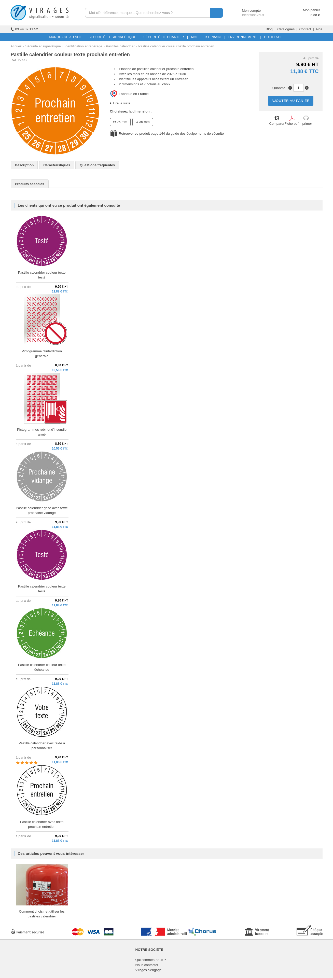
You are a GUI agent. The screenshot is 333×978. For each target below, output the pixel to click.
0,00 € (315, 15)
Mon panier (311, 10)
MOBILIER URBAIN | (207, 37)
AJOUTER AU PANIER (291, 101)
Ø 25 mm (120, 122)
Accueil (16, 46)
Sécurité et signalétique (43, 46)
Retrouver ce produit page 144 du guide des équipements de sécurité (171, 133)
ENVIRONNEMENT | (243, 37)
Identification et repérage (83, 46)
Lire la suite (122, 103)
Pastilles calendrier (120, 46)
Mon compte (246, 10)
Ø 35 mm (143, 122)
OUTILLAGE (272, 37)
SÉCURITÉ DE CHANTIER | (165, 37)
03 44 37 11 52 (24, 29)
